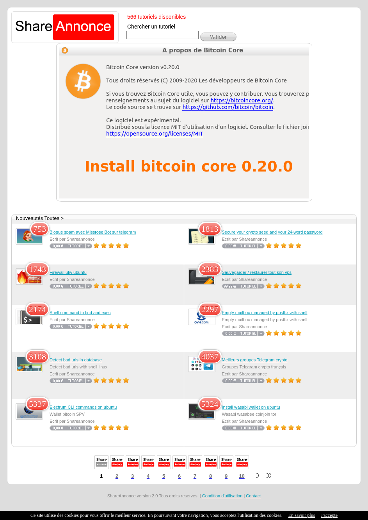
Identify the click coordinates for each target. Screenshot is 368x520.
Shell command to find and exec (80, 312)
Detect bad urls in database (76, 359)
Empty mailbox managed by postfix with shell (265, 312)
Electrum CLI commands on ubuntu (83, 407)
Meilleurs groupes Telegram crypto (255, 359)
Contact (253, 495)
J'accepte (329, 515)
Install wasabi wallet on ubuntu (251, 407)
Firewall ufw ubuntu (68, 272)
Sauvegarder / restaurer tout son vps (257, 272)
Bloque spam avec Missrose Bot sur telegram (93, 232)
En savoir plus (301, 515)
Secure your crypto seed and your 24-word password (272, 232)
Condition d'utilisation (222, 495)
